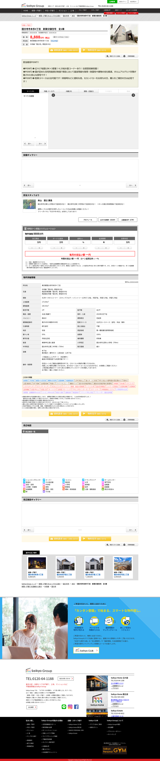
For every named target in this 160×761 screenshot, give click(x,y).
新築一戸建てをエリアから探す (50, 16)
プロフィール (87, 220)
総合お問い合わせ (65, 679)
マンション (63, 10)
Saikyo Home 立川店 (75, 724)
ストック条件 (132, 13)
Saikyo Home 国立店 (75, 727)
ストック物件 (121, 13)
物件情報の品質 (47, 727)
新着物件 (29, 740)
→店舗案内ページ (117, 686)
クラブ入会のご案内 (96, 724)
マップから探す (31, 736)
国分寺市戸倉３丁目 (64, 574)
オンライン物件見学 (49, 742)
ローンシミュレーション (50, 730)
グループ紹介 (83, 10)
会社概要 (31, 707)
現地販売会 (30, 746)
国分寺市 (66, 16)
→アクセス (115, 688)
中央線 (46, 586)
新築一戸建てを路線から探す (32, 586)
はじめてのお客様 (131, 10)
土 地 (72, 10)
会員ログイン (122, 2)
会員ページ (118, 10)
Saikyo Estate (73, 733)
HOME (25, 10)
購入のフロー (47, 749)
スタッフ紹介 (95, 10)
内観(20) (69, 91)
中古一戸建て (50, 10)
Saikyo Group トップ (29, 16)
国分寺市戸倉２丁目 (121, 574)
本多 (73, 16)
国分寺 (53, 586)
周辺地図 (54, 41)
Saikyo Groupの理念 (114, 724)
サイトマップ (112, 734)
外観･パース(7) (49, 91)
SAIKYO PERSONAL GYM (76, 730)
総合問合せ (133, 2)
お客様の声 (107, 10)
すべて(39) (30, 91)
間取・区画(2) (89, 91)
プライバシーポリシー (114, 731)
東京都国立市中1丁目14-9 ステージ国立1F (120, 700)
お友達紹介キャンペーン (50, 752)
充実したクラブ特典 (49, 733)
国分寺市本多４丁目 (35, 574)
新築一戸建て (37, 10)
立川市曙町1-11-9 (117, 683)
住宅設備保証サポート (49, 724)
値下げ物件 (30, 743)
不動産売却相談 (47, 739)
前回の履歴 (109, 13)
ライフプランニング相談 (50, 736)
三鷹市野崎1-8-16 (117, 716)
